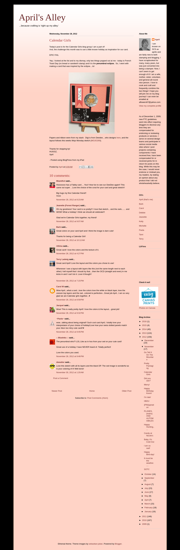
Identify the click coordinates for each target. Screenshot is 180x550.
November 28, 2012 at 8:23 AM (70, 199)
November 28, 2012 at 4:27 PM (70, 253)
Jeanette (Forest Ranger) (68, 205)
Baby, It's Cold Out (149, 440)
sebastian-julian (96, 544)
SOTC (147, 469)
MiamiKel (60, 181)
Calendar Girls (148, 373)
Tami (141, 234)
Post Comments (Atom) (97, 398)
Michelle (142, 226)
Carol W (60, 286)
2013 (144, 333)
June (146, 492)
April (157, 39)
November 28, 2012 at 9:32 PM (70, 313)
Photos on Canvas (147, 308)
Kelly (141, 221)
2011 (144, 516)
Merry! (147, 385)
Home (92, 391)
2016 (144, 321)
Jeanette (143, 217)
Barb (58, 227)
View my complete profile (150, 106)
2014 (144, 329)
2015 (144, 325)
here (119, 138)
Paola (141, 230)
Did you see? (147, 379)
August (147, 484)
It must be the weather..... (149, 462)
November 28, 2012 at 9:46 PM (70, 356)
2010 (144, 520)
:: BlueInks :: (62, 338)
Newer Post (57, 391)
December (149, 340)
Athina (59, 246)
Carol (141, 208)
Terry (141, 239)
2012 (144, 337)
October (148, 474)
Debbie (142, 212)
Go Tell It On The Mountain (148, 356)
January (148, 511)
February (148, 507)
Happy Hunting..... (149, 426)
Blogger (118, 544)
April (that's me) (146, 199)
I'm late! (147, 397)
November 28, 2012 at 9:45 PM (70, 332)
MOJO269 (95, 140)
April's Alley (42, 17)
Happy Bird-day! (149, 453)
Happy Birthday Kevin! (149, 390)
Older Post (126, 391)
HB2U (146, 401)
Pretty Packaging (148, 365)
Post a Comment (60, 378)
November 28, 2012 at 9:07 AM (70, 221)
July (146, 488)
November (149, 346)
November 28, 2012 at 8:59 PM (70, 300)
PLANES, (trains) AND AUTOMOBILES (148, 416)
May (146, 496)
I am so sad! (147, 447)
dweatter (60, 362)
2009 (144, 524)
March (147, 504)
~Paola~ (60, 319)
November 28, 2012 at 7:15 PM (70, 281)
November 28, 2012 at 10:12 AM (70, 240)
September (149, 478)
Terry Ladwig (62, 259)
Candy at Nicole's (148, 434)
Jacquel (60, 305)
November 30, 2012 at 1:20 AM (70, 372)
